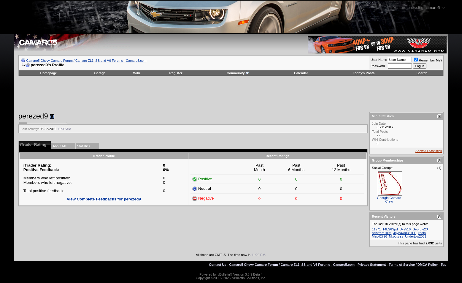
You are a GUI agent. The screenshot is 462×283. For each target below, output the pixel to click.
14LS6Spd (390, 229)
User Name (379, 59)
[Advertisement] (231, 94)
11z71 (376, 229)
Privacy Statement (372, 264)
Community (238, 73)
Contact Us (217, 264)
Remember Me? (428, 60)
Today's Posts (363, 73)
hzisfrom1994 (381, 233)
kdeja (422, 233)
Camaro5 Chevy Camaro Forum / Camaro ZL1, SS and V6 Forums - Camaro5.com (86, 60)
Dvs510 (405, 229)
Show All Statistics (428, 151)
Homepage (48, 73)
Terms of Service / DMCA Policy (413, 264)
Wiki (136, 73)
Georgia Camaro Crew (389, 199)
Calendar (301, 73)
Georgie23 (420, 229)
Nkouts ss (396, 236)
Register (175, 73)
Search (422, 73)
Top (443, 264)
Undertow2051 (415, 236)
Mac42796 (379, 236)
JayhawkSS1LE (404, 233)
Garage (100, 73)
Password (378, 66)
